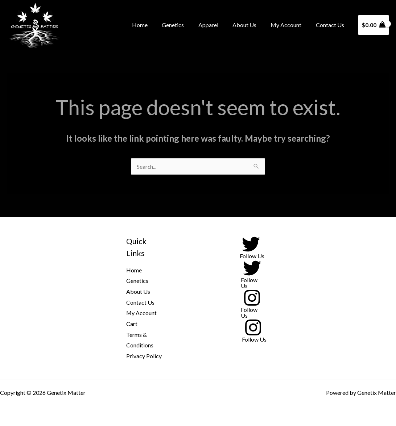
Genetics (185, 24)
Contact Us (331, 24)
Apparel (217, 24)
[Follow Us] (251, 247)
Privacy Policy (144, 355)
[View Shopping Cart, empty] (373, 25)
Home (154, 24)
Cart (131, 323)
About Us (251, 24)
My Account (290, 24)
